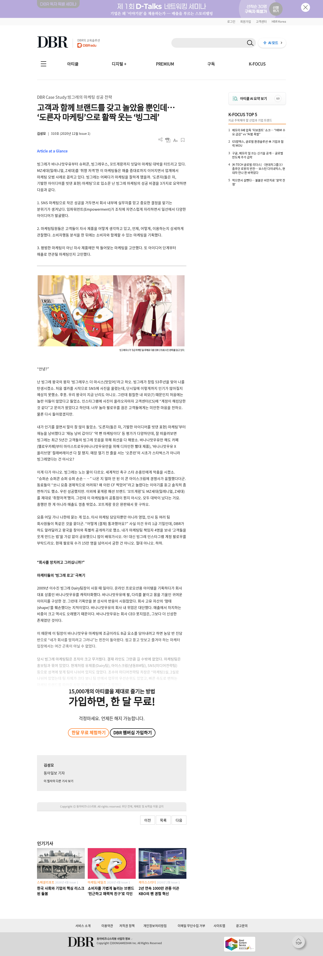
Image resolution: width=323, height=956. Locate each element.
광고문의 (242, 925)
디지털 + (119, 64)
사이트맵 (219, 925)
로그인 (231, 21)
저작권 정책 (127, 925)
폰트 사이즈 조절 (175, 140)
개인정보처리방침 (155, 925)
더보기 (160, 139)
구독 (211, 64)
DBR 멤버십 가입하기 (132, 732)
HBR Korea (279, 21)
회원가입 (245, 21)
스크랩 (182, 140)
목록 (163, 820)
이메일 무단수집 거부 (191, 925)
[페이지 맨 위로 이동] (300, 943)
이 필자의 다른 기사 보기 (58, 781)
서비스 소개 (83, 925)
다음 (179, 820)
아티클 (73, 64)
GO (277, 98)
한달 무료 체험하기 (89, 732)
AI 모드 (273, 42)
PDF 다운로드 (168, 140)
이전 (147, 820)
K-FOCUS (257, 64)
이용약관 (107, 925)
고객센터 (261, 21)
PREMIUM (165, 64)
